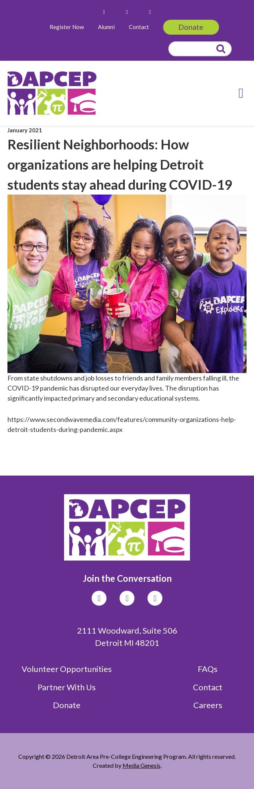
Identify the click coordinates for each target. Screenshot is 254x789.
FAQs (208, 669)
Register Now (67, 26)
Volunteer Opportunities (67, 669)
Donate (190, 26)
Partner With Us (67, 687)
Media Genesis (142, 765)
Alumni (106, 26)
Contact (139, 26)
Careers (207, 705)
